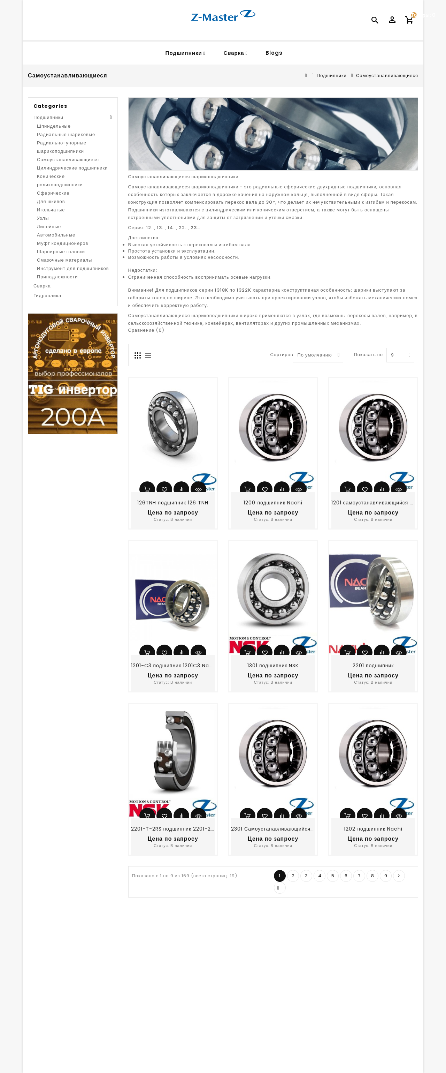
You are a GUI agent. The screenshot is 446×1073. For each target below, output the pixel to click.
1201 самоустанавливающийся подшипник (384, 502)
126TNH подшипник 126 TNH (172, 502)
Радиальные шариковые (66, 134)
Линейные (49, 226)
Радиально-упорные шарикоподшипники (61, 147)
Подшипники (184, 53)
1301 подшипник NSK (273, 665)
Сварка (233, 53)
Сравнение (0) (146, 330)
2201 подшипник (373, 665)
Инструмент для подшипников (73, 268)
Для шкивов (51, 201)
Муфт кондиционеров (63, 243)
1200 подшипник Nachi (273, 502)
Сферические (53, 193)
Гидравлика (47, 295)
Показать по (362, 354)
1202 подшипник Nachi (373, 828)
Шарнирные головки (61, 251)
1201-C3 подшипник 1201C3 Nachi (174, 665)
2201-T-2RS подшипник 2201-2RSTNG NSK (185, 828)
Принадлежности (57, 276)
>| (280, 888)
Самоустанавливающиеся (387, 75)
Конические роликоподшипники (60, 180)
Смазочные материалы (64, 260)
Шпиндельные (54, 126)
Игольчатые (51, 210)
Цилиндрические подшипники (72, 168)
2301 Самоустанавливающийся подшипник (285, 828)
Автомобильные (56, 235)
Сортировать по (278, 354)
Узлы (43, 218)
